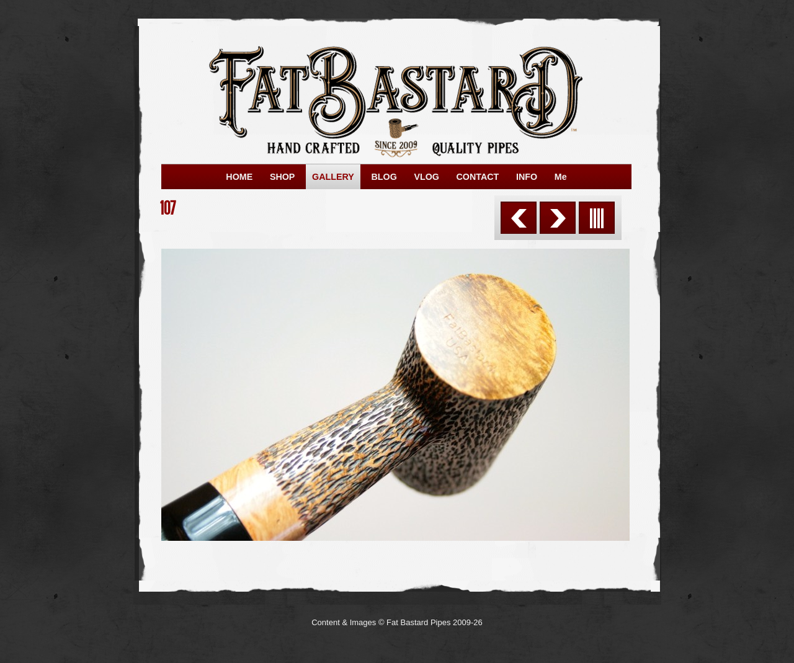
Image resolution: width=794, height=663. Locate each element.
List (596, 217)
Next (557, 217)
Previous (518, 217)
